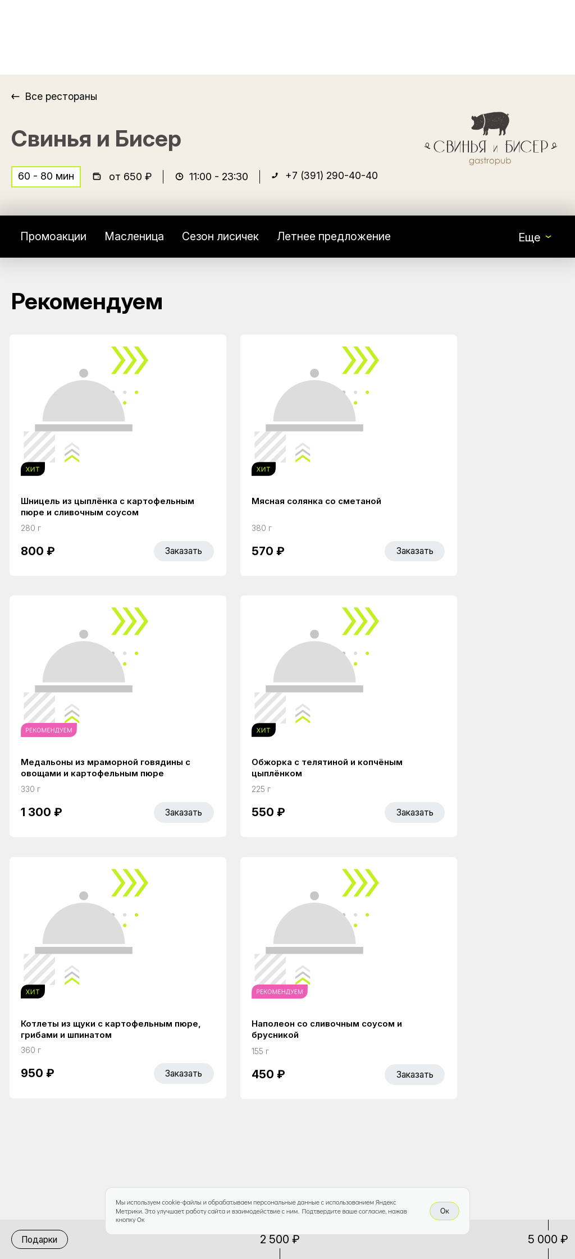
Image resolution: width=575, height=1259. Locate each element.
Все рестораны (62, 96)
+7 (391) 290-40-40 (332, 178)
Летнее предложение (341, 238)
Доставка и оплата (367, 1042)
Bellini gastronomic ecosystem (477, 1035)
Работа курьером (362, 1018)
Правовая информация (350, 1073)
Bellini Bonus (235, 1066)
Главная (225, 1018)
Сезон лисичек (224, 238)
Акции (219, 1042)
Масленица (136, 238)
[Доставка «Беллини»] (66, 37)
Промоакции (54, 238)
